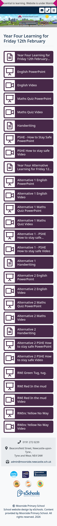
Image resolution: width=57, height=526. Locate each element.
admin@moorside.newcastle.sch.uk (31, 461)
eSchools (38, 509)
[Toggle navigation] (53, 10)
